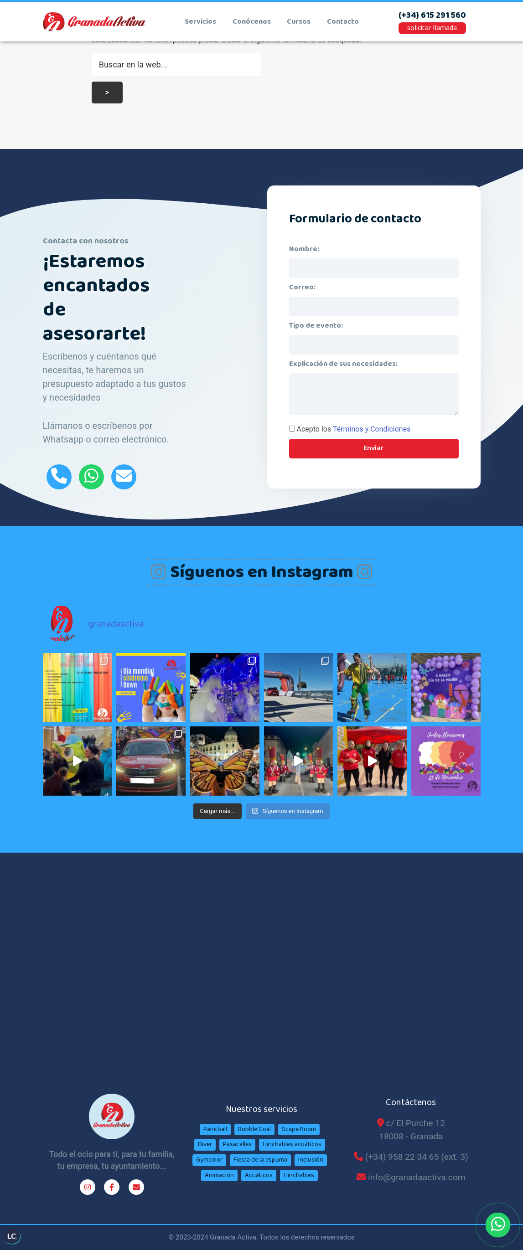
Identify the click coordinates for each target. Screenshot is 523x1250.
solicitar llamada (432, 28)
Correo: (302, 287)
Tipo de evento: (316, 325)
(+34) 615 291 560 (432, 15)
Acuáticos (259, 1175)
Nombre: (304, 249)
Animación (219, 1175)
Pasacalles (237, 1144)
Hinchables (299, 1175)
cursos (299, 21)
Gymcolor (209, 1159)
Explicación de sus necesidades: (343, 364)
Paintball (215, 1129)
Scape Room (299, 1129)
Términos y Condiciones (372, 429)
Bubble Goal (254, 1129)
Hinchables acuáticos (292, 1144)
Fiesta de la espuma (260, 1159)
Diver (205, 1144)
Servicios (200, 21)
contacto (343, 21)
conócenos (252, 21)
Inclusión (310, 1159)
